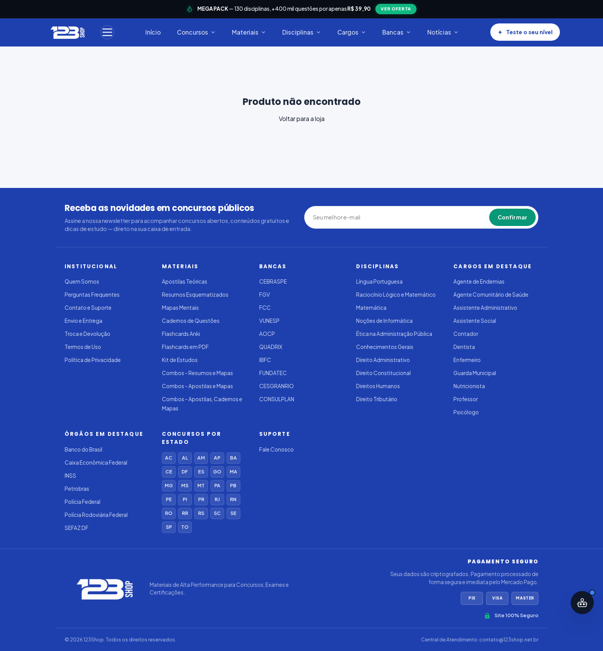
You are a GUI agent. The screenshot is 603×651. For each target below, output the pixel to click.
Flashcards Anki (181, 333)
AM (201, 458)
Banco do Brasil (83, 449)
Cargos (351, 32)
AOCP (267, 333)
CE (168, 472)
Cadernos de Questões (191, 320)
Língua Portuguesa (379, 281)
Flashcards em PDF (185, 347)
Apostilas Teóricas (184, 281)
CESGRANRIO (276, 386)
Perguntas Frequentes (92, 294)
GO (217, 472)
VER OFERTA (396, 8)
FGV (264, 294)
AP (217, 458)
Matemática (371, 307)
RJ (217, 499)
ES (201, 472)
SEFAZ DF (76, 528)
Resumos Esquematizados (195, 294)
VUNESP (269, 320)
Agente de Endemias (479, 281)
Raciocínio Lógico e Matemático (396, 294)
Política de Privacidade (93, 360)
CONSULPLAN (276, 399)
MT (201, 485)
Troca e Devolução (87, 333)
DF (185, 472)
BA (233, 458)
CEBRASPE (273, 281)
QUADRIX (270, 347)
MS (184, 485)
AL (185, 458)
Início (153, 32)
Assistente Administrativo (485, 307)
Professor (465, 399)
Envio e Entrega (83, 320)
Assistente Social (474, 320)
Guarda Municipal (474, 373)
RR (185, 513)
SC (217, 513)
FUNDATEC (273, 373)
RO (168, 513)
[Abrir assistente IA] (582, 602)
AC (168, 458)
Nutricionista (469, 386)
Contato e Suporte (88, 307)
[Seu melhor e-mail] (348, 217)
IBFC (265, 360)
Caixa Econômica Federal (96, 462)
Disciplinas (301, 32)
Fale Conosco (276, 449)
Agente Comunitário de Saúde (490, 294)
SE (233, 513)
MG (169, 485)
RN (233, 499)
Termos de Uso (83, 347)
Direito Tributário (376, 399)
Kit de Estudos (180, 360)
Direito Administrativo (383, 360)
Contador (465, 333)
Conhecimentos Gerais (384, 347)
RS (201, 513)
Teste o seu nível (525, 31)
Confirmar (512, 217)
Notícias (443, 32)
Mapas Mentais (180, 307)
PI (185, 499)
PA (217, 485)
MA (233, 472)
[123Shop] (67, 32)
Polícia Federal (82, 501)
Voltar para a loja (302, 119)
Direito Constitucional (383, 373)
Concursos (196, 32)
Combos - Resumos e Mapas (197, 373)
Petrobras (77, 488)
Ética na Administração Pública (394, 333)
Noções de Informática (384, 320)
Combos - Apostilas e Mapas (197, 386)
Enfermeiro (467, 360)
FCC (265, 307)
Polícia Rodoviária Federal (96, 515)
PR (201, 499)
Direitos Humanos (378, 386)
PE (169, 499)
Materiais (249, 32)
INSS (70, 475)
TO (184, 527)
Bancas (396, 32)
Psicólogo (466, 412)
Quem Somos (82, 281)
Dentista (464, 347)
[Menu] (107, 32)
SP (169, 527)
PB (233, 485)
